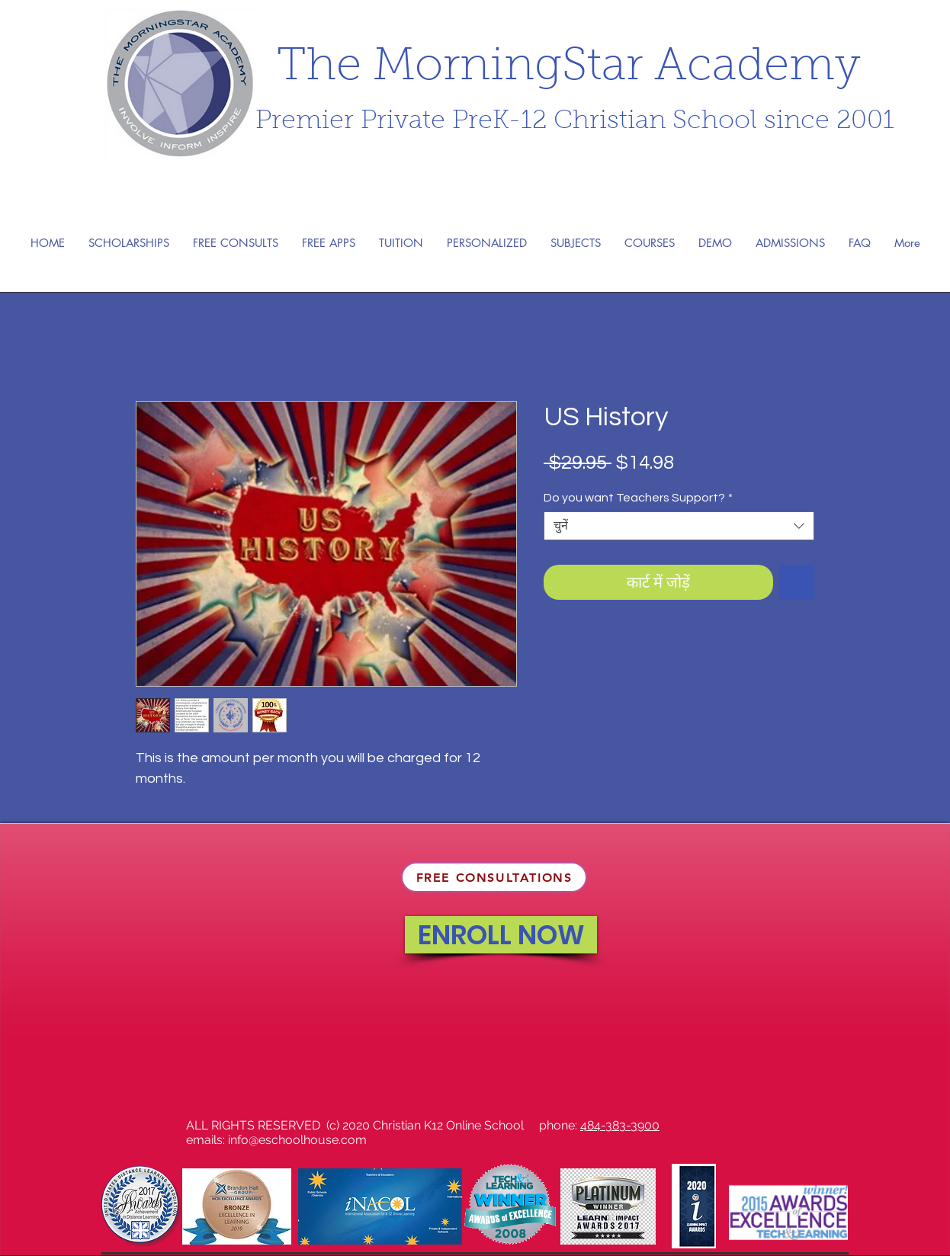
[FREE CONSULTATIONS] (494, 877)
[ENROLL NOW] (501, 934)
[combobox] (679, 525)
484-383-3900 (620, 1125)
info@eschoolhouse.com (297, 1140)
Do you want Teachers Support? (638, 498)
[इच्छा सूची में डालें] (796, 582)
